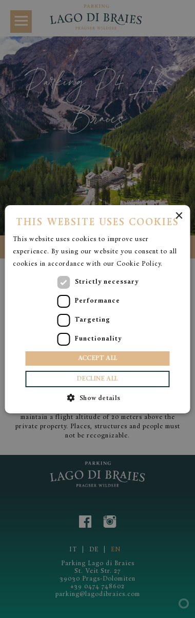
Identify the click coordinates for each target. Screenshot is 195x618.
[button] (97, 397)
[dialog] (97, 309)
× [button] (179, 216)
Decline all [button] (97, 379)
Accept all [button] (98, 358)
